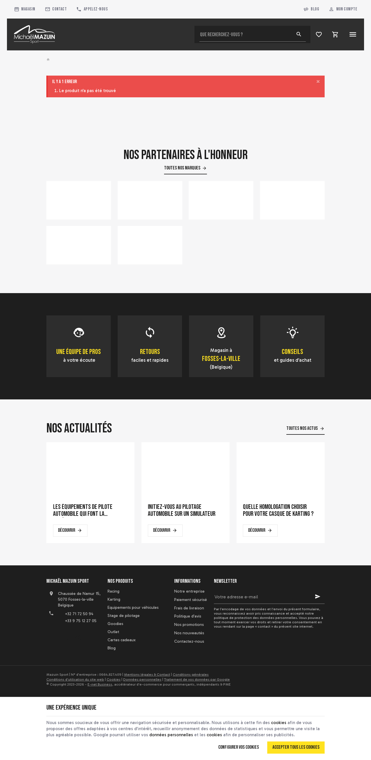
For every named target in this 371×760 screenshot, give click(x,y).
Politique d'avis (187, 616)
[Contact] (56, 9)
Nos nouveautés (189, 633)
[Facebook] (51, 638)
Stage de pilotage (124, 615)
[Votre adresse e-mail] (269, 597)
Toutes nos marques (182, 168)
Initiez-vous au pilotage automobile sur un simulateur (181, 511)
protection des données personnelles (265, 618)
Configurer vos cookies (238, 747)
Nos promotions (189, 624)
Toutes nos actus (302, 428)
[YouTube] (64, 638)
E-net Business (100, 684)
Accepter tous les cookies (295, 747)
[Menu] (352, 34)
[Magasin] (24, 9)
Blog (311, 9)
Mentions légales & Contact (147, 675)
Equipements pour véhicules (133, 607)
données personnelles (171, 734)
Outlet (113, 631)
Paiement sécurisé (190, 599)
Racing (113, 591)
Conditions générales (191, 675)
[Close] (318, 81)
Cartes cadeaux (122, 639)
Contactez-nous (189, 641)
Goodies (115, 623)
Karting (114, 599)
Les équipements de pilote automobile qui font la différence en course (82, 511)
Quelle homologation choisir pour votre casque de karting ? (278, 511)
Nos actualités (79, 428)
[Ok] (318, 597)
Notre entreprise (189, 591)
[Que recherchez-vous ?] (252, 34)
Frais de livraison (189, 608)
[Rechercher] (299, 34)
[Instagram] (77, 638)
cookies (278, 722)
